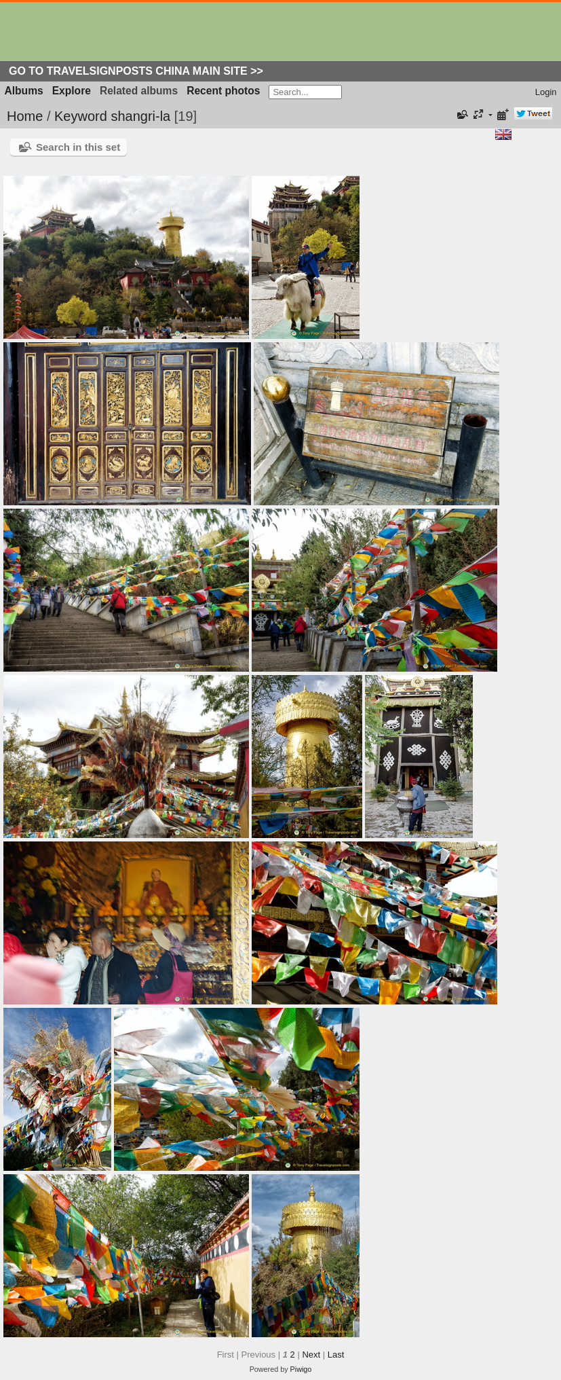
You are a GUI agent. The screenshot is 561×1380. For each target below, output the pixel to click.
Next (311, 1354)
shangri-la (140, 116)
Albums (24, 90)
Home (25, 116)
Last (336, 1354)
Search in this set (78, 147)
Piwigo (301, 1369)
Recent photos (223, 90)
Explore (71, 90)
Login (546, 92)
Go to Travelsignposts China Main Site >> (136, 71)
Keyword (80, 116)
